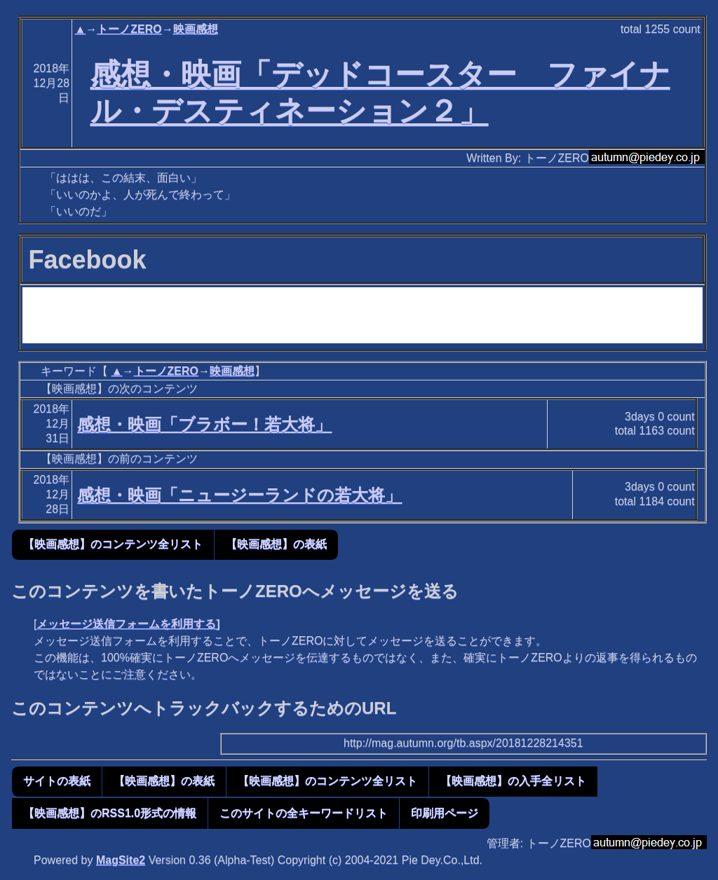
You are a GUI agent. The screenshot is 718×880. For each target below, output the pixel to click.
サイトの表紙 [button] (56, 781)
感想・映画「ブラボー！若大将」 (204, 424)
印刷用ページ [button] (444, 813)
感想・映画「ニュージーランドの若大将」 (239, 495)
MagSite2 (120, 860)
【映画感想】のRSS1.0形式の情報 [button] (109, 813)
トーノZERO (129, 29)
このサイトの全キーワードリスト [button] (303, 813)
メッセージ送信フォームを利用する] (127, 624)
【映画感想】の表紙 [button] (276, 544)
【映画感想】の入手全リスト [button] (513, 781)
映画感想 (195, 29)
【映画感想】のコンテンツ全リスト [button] (113, 544)
